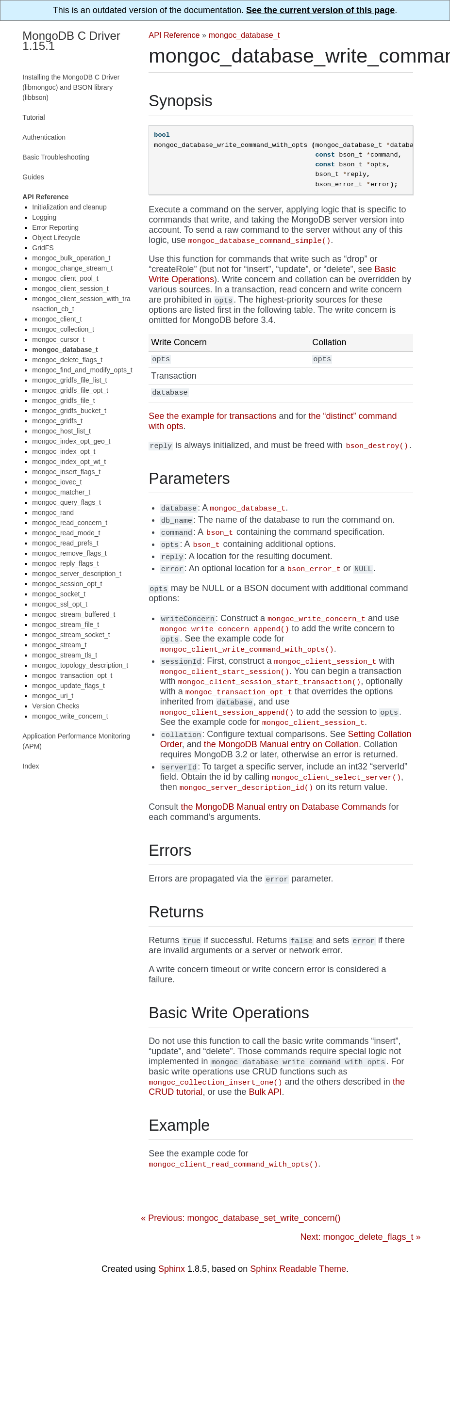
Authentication (44, 137)
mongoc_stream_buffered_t (73, 614)
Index (30, 766)
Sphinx (171, 1270)
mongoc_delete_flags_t (67, 360)
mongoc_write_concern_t (70, 716)
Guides (33, 177)
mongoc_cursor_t (58, 339)
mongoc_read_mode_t (66, 533)
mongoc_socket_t (58, 594)
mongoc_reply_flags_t (65, 563)
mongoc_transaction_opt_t (72, 675)
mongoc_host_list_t (61, 431)
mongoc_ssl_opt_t (59, 604)
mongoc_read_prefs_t (65, 543)
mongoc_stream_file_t (65, 624)
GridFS (42, 248)
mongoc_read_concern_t (69, 523)
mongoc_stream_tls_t (64, 655)
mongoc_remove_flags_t (69, 553)
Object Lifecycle (56, 237)
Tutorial (33, 117)
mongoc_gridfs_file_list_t (69, 380)
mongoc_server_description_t (76, 573)
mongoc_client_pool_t (65, 278)
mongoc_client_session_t (70, 288)
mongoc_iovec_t (57, 482)
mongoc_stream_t (59, 645)
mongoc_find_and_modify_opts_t (82, 370)
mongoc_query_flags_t (66, 502)
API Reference (174, 35)
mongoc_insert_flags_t (66, 472)
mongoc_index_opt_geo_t (71, 441)
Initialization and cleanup (69, 207)
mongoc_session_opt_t (67, 584)
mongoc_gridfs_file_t (63, 400)
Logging (44, 217)
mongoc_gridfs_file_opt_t (70, 390)
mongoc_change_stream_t (72, 268)
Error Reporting (55, 227)
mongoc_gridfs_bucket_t (69, 411)
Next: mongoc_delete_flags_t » (360, 1238)
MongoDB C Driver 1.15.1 (71, 40)
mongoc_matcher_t (61, 492)
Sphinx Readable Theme (298, 1270)
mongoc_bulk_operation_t (71, 258)
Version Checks (55, 706)
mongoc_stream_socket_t (71, 635)
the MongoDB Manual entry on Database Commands (283, 808)
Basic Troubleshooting (55, 157)
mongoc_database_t (244, 35)
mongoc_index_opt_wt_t (69, 461)
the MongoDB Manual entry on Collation (281, 745)
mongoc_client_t (57, 319)
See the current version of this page (320, 10)
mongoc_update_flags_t (68, 685)
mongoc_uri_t (52, 696)
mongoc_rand (53, 512)
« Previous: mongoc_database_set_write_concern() (240, 1219)
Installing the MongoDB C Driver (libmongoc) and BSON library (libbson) (70, 87)
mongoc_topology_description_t (80, 665)
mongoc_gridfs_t (57, 421)
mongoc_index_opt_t (63, 451)
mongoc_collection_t (63, 329)
